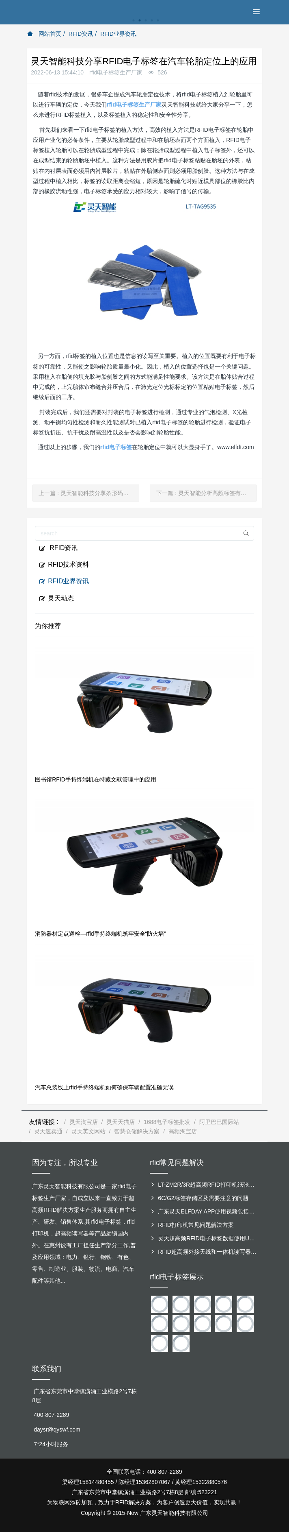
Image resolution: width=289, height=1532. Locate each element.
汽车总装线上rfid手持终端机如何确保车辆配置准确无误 (104, 1087)
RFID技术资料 (64, 564)
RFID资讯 (81, 34)
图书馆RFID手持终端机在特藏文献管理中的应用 (95, 779)
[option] (144, 24)
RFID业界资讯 (118, 34)
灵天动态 (56, 598)
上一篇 (89, 493)
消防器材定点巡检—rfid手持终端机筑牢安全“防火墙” (100, 933)
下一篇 (206, 493)
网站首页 (44, 34)
